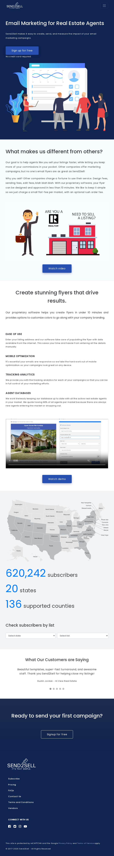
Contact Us (14, 796)
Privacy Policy (65, 843)
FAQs (11, 790)
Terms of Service (85, 843)
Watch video (56, 268)
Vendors (13, 808)
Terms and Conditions (21, 802)
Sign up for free (19, 52)
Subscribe (14, 778)
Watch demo (57, 479)
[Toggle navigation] (104, 5)
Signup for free (57, 734)
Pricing (12, 784)
